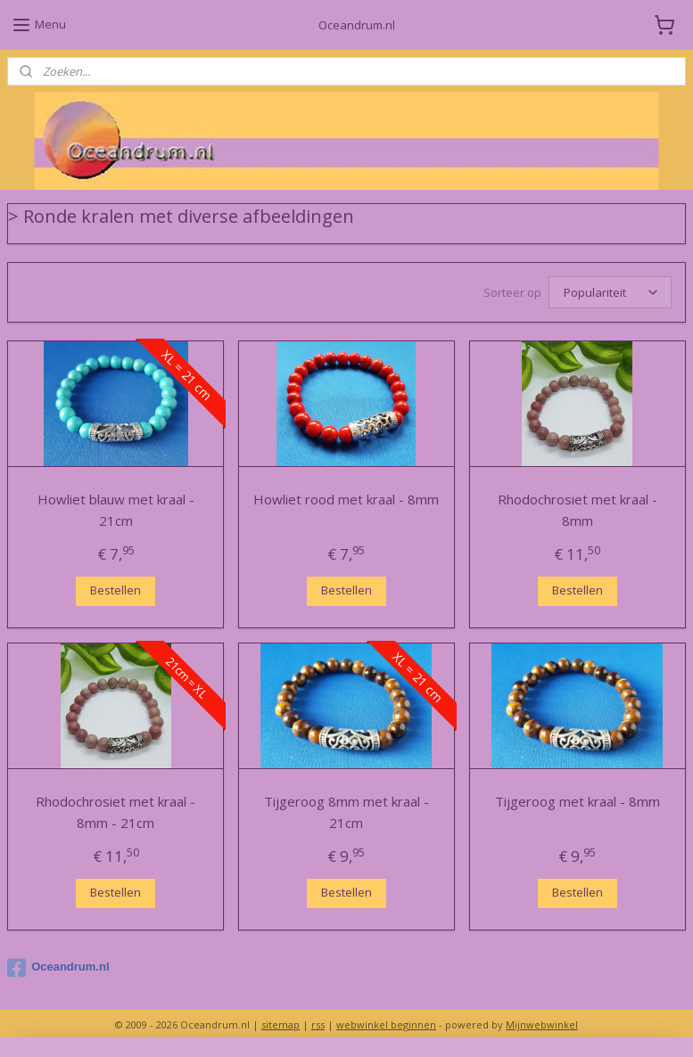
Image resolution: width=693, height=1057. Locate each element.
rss (318, 1024)
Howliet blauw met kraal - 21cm (115, 509)
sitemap (280, 1024)
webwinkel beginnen (386, 1024)
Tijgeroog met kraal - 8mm (577, 801)
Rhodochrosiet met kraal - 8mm (577, 509)
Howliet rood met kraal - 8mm (346, 499)
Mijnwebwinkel (542, 1024)
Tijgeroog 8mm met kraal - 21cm (346, 812)
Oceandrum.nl (58, 968)
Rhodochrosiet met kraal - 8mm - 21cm (115, 812)
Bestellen (115, 590)
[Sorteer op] (610, 292)
